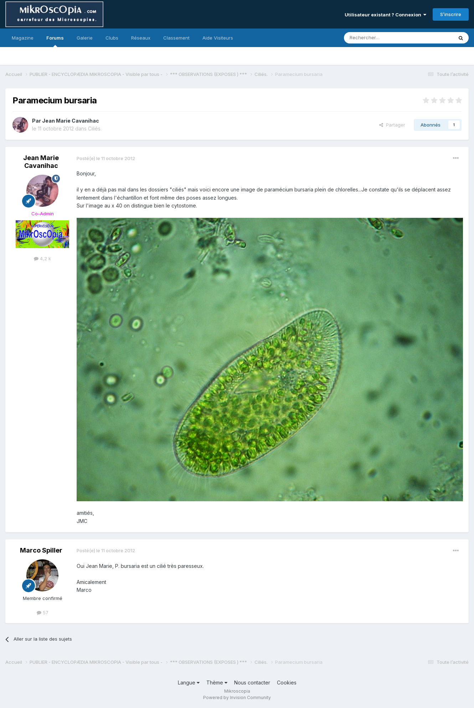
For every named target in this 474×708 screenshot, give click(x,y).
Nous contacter (252, 682)
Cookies (287, 682)
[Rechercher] (383, 37)
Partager (392, 125)
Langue (189, 682)
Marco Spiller (41, 550)
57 (42, 612)
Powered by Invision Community (237, 697)
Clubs (111, 38)
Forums (55, 41)
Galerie (85, 38)
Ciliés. (95, 128)
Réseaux (140, 38)
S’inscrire (450, 14)
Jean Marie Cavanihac (70, 121)
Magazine (23, 38)
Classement (176, 38)
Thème (216, 682)
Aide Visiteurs (217, 38)
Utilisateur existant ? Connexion (385, 14)
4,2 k (42, 258)
